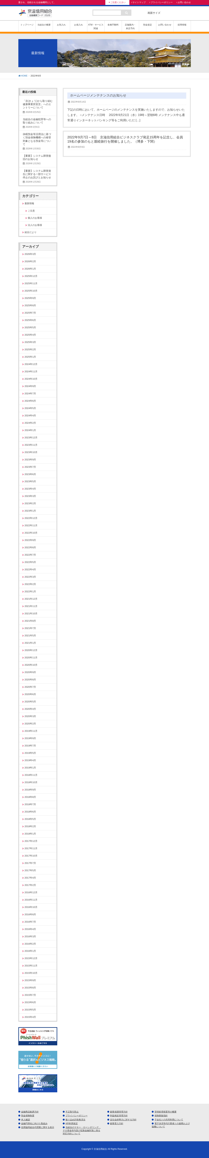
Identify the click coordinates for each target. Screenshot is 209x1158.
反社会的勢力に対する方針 (123, 1119)
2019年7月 (30, 745)
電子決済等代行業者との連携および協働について (171, 1125)
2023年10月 (31, 452)
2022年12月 (31, 518)
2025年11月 (31, 283)
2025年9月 (30, 298)
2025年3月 (30, 342)
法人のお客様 (35, 225)
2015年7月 (30, 995)
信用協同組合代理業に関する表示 (37, 1127)
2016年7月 (30, 921)
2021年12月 (31, 598)
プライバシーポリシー (162, 2)
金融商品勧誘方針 (30, 1111)
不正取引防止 (72, 1111)
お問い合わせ (184, 2)
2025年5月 (30, 327)
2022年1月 (30, 591)
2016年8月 (30, 914)
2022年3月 (30, 576)
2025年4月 (30, 334)
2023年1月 (30, 510)
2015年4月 (30, 1017)
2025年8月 (30, 305)
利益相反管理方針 (119, 1115)
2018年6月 (30, 811)
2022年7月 (30, 554)
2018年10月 (31, 782)
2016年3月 (30, 936)
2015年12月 (31, 958)
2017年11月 (31, 848)
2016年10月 (31, 907)
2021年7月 (30, 628)
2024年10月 (31, 378)
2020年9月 (30, 672)
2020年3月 (30, 716)
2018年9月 (30, 789)
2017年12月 (31, 841)
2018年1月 (30, 833)
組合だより (31, 232)
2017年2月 (30, 885)
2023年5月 (30, 481)
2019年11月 (31, 731)
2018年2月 (30, 826)
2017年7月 (30, 863)
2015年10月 (31, 973)
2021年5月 (30, 635)
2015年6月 (30, 1002)
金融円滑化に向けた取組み (34, 1123)
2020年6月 (30, 694)
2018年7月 (30, 804)
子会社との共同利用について (169, 1119)
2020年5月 (30, 701)
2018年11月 (31, 775)
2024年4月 (30, 415)
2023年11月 (31, 444)
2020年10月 (31, 664)
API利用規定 (72, 1123)
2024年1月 (30, 430)
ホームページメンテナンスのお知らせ (98, 95)
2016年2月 (30, 943)
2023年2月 (30, 503)
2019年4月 (30, 760)
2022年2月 (30, 584)
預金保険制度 (27, 1115)
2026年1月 (30, 268)
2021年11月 (31, 606)
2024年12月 (31, 364)
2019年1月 (30, 767)
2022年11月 (31, 525)
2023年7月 (30, 467)
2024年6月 (30, 400)
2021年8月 (30, 620)
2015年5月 (30, 1009)
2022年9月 (30, 540)
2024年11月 (31, 371)
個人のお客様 (35, 218)
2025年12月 (31, 276)
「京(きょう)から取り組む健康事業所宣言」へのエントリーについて (38, 104)
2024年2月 (30, 422)
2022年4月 (30, 569)
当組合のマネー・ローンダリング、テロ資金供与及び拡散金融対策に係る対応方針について (82, 1130)
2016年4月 (30, 929)
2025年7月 (30, 312)
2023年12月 (31, 437)
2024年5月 (30, 408)
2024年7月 (30, 393)
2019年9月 (30, 738)
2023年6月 (30, 474)
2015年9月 (30, 980)
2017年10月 (31, 855)
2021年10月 (31, 613)
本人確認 (25, 1119)
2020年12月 (31, 650)
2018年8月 (30, 797)
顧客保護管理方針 (119, 1111)
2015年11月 (31, 965)
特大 (186, 13)
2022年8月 (30, 547)
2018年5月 (30, 819)
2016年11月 (31, 899)
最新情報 (29, 203)
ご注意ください (118, 2)
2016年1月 (30, 951)
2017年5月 (30, 870)
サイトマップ (139, 2)
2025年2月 (30, 349)
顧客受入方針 (116, 1123)
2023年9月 (30, 459)
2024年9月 (30, 386)
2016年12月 (31, 892)
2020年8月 (30, 679)
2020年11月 (31, 657)
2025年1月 (30, 356)
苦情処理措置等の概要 (166, 1111)
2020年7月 (30, 687)
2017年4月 (30, 877)
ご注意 (31, 211)
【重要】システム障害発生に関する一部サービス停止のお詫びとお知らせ (37, 174)
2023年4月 (30, 488)
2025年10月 (31, 290)
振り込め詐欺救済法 (75, 1119)
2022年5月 (30, 562)
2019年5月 (30, 753)
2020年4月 (30, 709)
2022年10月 (31, 532)
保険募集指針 (161, 1115)
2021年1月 (30, 642)
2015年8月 (30, 987)
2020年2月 (30, 723)
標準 (167, 13)
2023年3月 (30, 496)
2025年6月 (30, 320)
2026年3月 (30, 254)
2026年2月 (30, 261)
